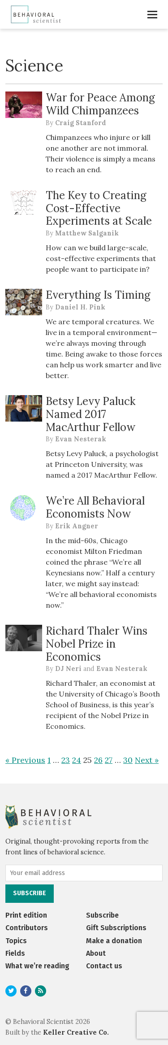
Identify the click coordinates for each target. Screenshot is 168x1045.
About (96, 953)
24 (76, 760)
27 (108, 760)
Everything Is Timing (98, 295)
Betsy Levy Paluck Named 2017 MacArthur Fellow (90, 414)
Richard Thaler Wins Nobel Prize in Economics (96, 644)
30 (128, 760)
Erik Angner (76, 526)
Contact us (104, 966)
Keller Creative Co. (76, 1032)
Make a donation (114, 940)
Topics (16, 940)
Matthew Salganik (87, 233)
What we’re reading (37, 966)
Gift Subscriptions (116, 927)
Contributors (26, 927)
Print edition (26, 915)
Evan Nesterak (80, 439)
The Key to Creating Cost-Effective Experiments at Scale (99, 208)
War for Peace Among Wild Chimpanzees (100, 104)
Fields (15, 953)
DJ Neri (68, 669)
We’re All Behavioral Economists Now (95, 507)
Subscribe (102, 915)
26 (98, 760)
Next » (147, 760)
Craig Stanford (80, 123)
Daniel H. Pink (80, 307)
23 (65, 760)
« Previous (25, 760)
